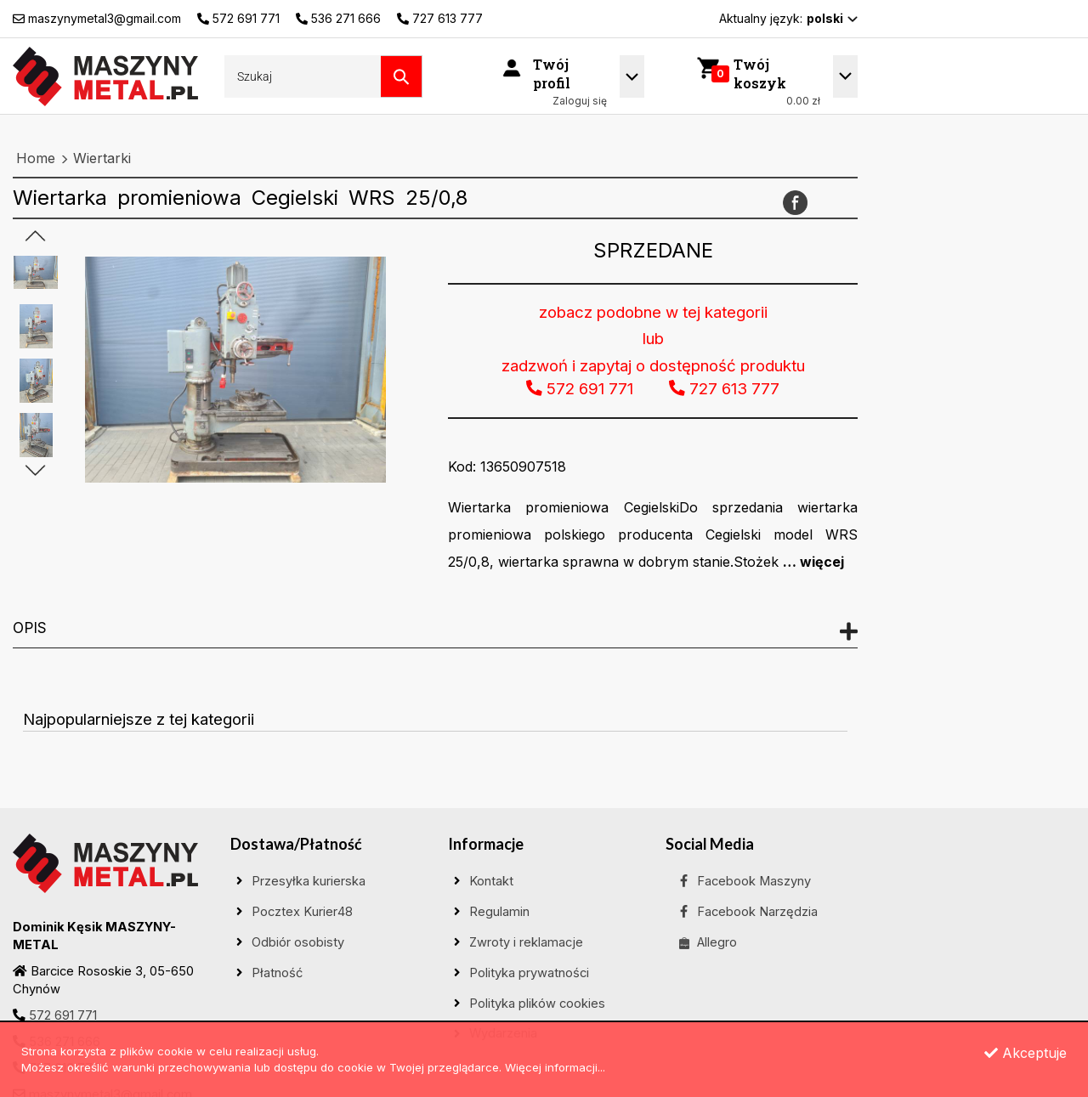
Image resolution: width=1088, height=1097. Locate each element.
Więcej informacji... (555, 1067)
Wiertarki (102, 158)
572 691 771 (63, 1015)
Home (35, 158)
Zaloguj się (579, 100)
